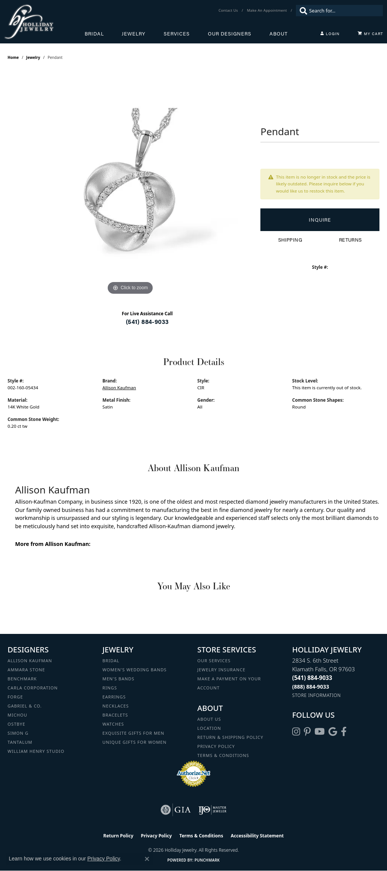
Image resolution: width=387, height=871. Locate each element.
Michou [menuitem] (17, 715)
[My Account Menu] (329, 33)
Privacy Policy (216, 746)
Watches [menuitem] (113, 724)
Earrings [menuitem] (114, 697)
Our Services (214, 660)
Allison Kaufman (119, 387)
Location (209, 728)
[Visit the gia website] (176, 809)
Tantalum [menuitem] (20, 742)
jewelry (33, 57)
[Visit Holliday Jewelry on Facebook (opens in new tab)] (344, 731)
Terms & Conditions (223, 755)
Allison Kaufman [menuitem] (30, 660)
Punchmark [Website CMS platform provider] (207, 860)
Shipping (290, 239)
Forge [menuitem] (15, 697)
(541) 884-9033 (147, 321)
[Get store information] (316, 695)
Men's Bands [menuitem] (118, 678)
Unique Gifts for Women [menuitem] (134, 742)
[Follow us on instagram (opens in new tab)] (296, 731)
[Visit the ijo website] (212, 809)
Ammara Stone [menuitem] (26, 669)
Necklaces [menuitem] (115, 706)
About (278, 33)
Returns (350, 239)
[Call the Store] (312, 677)
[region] (130, 183)
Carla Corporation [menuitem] (33, 688)
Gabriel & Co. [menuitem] (25, 706)
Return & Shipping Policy (230, 737)
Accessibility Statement (257, 835)
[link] (228, 10)
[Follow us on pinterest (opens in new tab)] (307, 731)
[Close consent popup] (147, 859)
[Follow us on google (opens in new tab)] (332, 731)
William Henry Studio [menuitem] (36, 751)
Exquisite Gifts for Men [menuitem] (133, 733)
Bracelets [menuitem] (115, 715)
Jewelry (134, 33)
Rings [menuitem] (109, 688)
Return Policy (118, 835)
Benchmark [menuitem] (22, 678)
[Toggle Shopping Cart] (370, 33)
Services (177, 33)
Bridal (94, 33)
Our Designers (229, 33)
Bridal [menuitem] (110, 660)
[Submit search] (301, 10)
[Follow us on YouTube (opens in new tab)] (319, 731)
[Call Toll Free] (310, 686)
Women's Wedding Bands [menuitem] (134, 669)
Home (13, 57)
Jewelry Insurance (221, 669)
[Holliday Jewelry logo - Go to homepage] (44, 21)
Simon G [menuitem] (18, 733)
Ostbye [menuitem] (16, 724)
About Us (209, 719)
